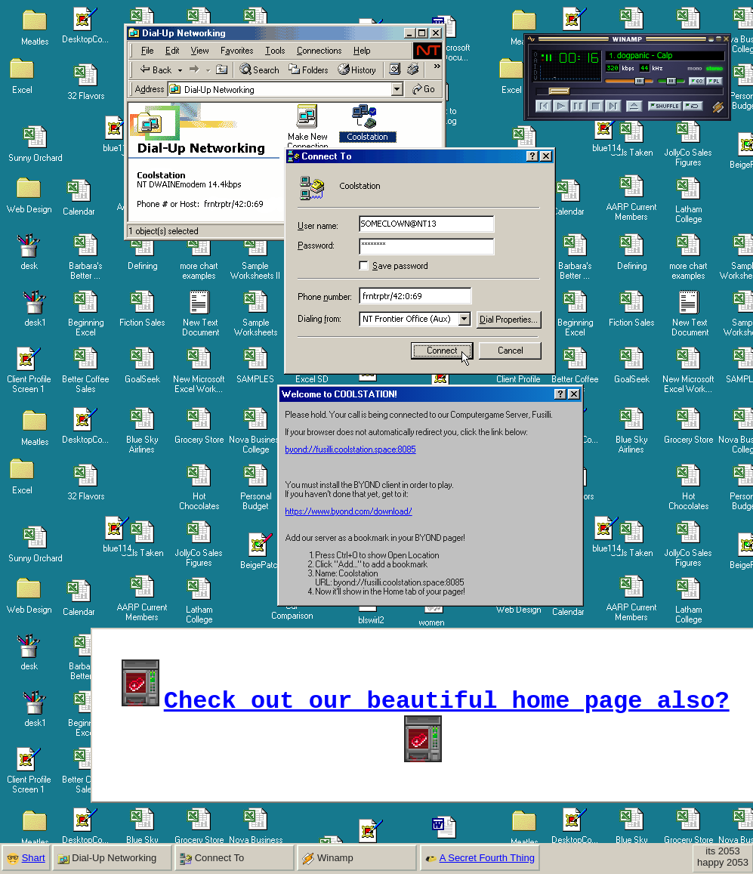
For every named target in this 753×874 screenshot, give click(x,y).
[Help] (560, 394)
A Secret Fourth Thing (487, 857)
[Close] (574, 394)
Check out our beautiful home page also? (447, 698)
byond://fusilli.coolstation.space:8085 (350, 449)
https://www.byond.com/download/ (348, 511)
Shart (33, 857)
